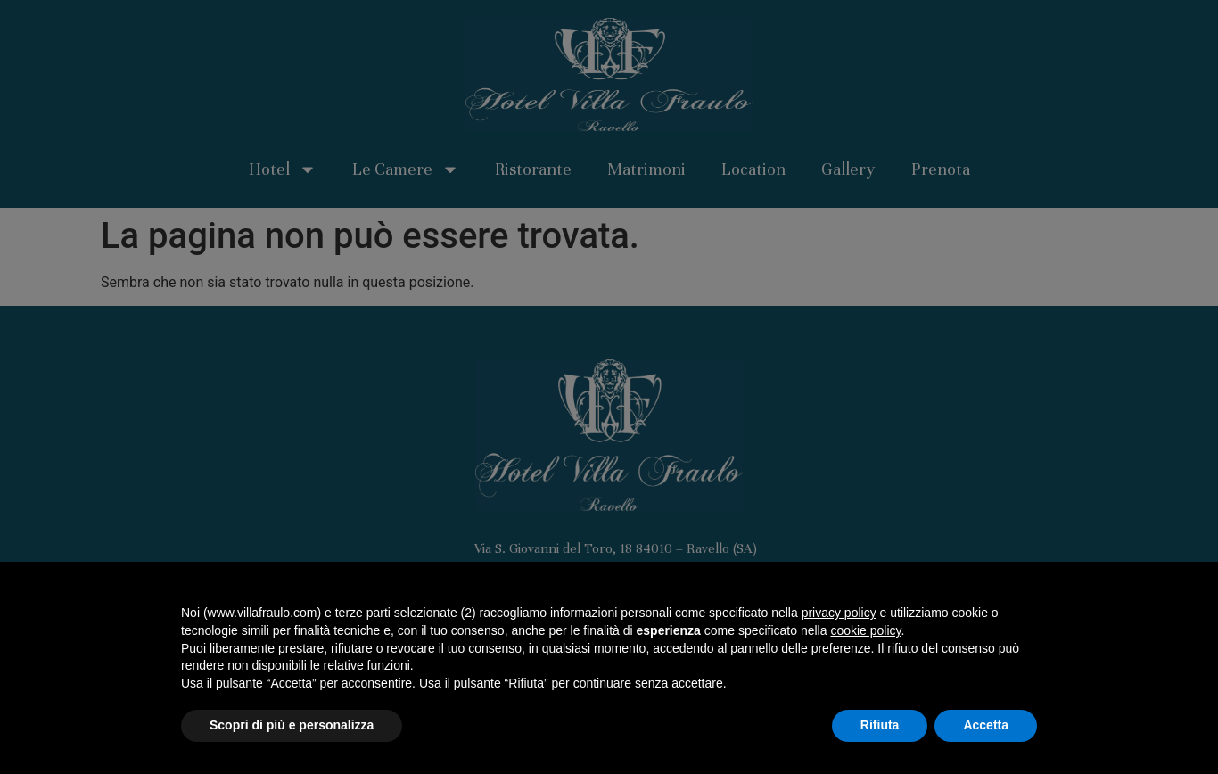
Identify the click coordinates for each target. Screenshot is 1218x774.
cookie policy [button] (865, 630)
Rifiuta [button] (880, 725)
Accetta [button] (985, 725)
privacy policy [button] (839, 612)
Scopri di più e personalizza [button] (292, 725)
